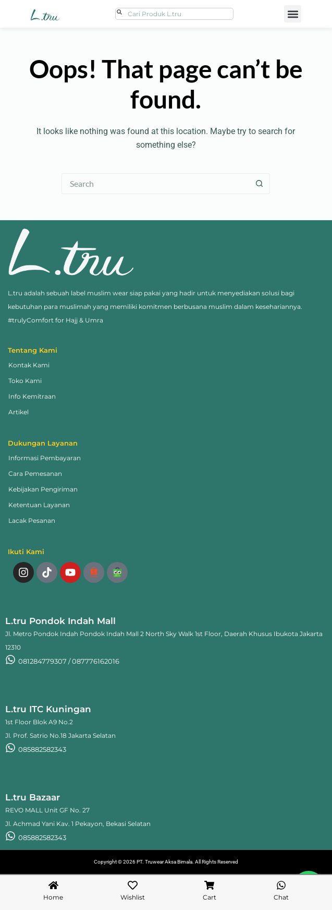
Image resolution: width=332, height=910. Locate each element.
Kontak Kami (29, 365)
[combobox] (174, 14)
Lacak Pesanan (31, 520)
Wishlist (132, 897)
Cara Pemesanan (35, 473)
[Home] (53, 885)
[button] (292, 13)
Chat (281, 897)
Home (53, 897)
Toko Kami (25, 381)
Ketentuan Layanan (39, 505)
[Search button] (259, 183)
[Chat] (281, 885)
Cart (209, 897)
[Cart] (209, 885)
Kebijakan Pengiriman (43, 489)
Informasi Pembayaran (44, 458)
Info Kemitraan (32, 396)
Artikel (18, 412)
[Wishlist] (133, 885)
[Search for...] (155, 183)
